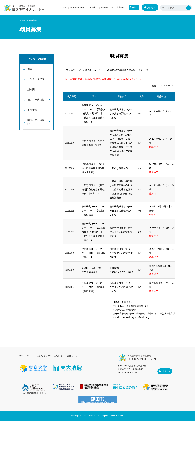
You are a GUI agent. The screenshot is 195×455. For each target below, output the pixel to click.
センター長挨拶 (35, 79)
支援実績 (32, 111)
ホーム (23, 20)
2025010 (69, 143)
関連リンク (72, 356)
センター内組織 (35, 101)
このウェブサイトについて (49, 356)
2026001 (69, 113)
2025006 (69, 210)
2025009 (69, 168)
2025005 (69, 231)
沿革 (29, 69)
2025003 (69, 253)
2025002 (69, 270)
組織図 (31, 90)
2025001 (69, 287)
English (133, 7)
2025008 (69, 189)
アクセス (151, 7)
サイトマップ (26, 356)
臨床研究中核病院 (35, 124)
